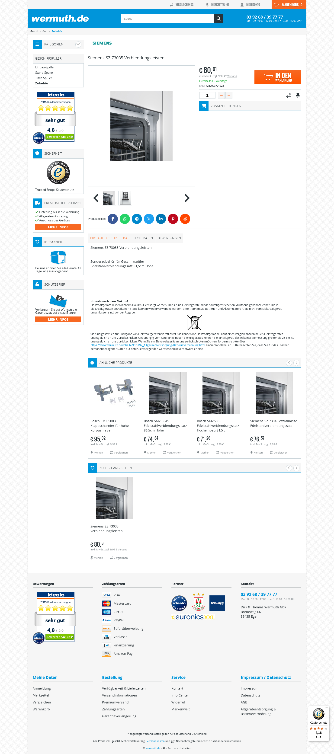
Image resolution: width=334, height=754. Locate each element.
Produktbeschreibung (109, 238)
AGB (244, 702)
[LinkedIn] (161, 219)
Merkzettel (41, 695)
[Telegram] (137, 219)
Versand (232, 76)
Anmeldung (42, 688)
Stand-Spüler (44, 72)
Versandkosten (156, 741)
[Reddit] (185, 219)
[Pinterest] (173, 219)
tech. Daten (143, 238)
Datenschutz (250, 695)
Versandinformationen (119, 695)
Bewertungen (169, 238)
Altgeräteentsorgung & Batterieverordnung (258, 711)
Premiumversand (115, 702)
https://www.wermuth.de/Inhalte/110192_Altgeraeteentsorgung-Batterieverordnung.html (147, 345)
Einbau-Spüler (45, 67)
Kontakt (177, 688)
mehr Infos (58, 227)
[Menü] (326, 708)
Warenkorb (41, 709)
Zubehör (41, 83)
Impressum (249, 688)
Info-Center (180, 695)
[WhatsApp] (125, 219)
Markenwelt (180, 709)
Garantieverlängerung (119, 716)
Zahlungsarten (113, 709)
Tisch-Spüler (43, 78)
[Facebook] (113, 219)
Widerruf (178, 702)
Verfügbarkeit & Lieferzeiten (124, 688)
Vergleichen (42, 702)
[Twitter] (149, 219)
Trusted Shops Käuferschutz (54, 190)
